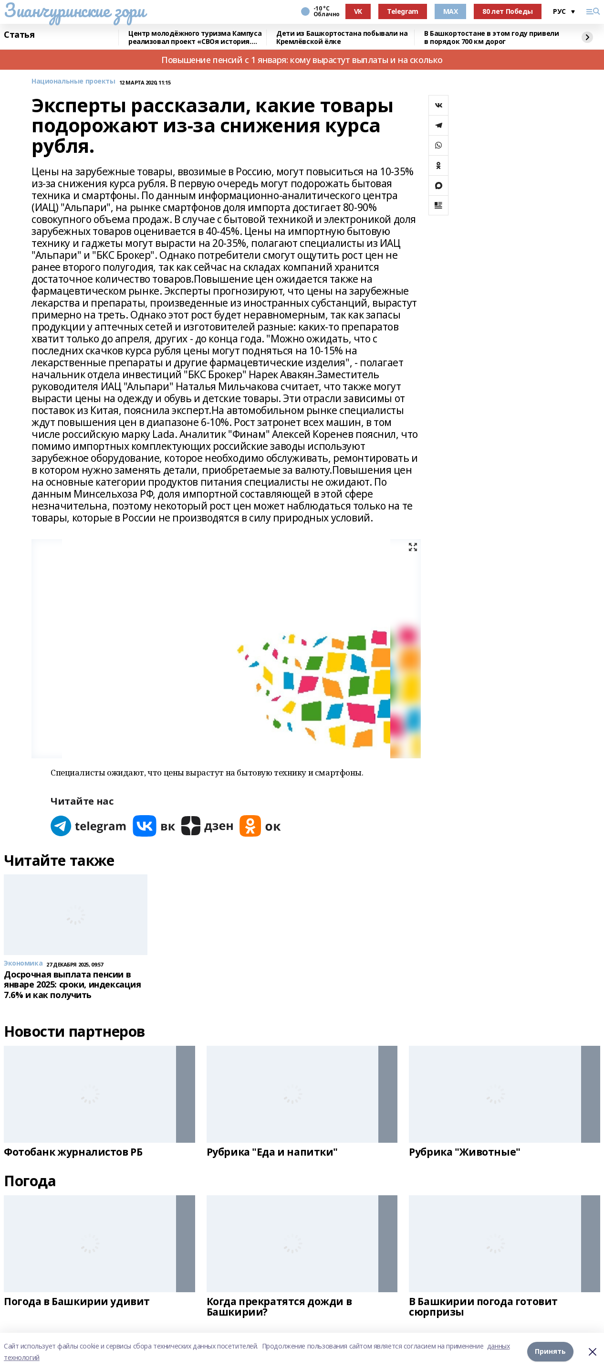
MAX (450, 11)
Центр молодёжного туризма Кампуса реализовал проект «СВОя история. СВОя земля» (194, 37)
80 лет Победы (507, 11)
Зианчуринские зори (74, 10)
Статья (19, 35)
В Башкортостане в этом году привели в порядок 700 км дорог (491, 37)
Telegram (402, 11)
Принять (550, 1351)
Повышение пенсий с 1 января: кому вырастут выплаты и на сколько (302, 59)
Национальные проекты (73, 81)
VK (358, 11)
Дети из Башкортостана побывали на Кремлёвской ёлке (341, 37)
